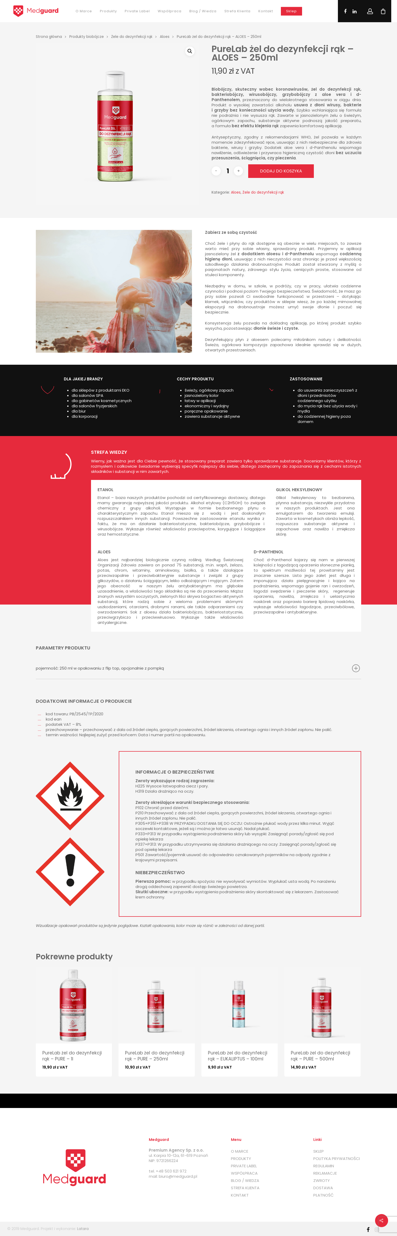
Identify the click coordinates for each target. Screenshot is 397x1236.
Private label (137, 11)
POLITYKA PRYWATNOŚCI (336, 1158)
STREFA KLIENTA (245, 1188)
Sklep (291, 11)
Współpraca (170, 11)
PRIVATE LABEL (244, 1166)
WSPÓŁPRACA (244, 1173)
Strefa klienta (237, 11)
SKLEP (318, 1151)
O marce (84, 11)
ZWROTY (321, 1180)
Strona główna (49, 36)
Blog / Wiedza (203, 11)
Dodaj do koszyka (281, 171)
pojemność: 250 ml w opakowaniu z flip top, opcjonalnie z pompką (198, 668)
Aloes (164, 36)
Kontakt (265, 11)
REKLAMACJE (325, 1173)
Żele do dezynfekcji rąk (131, 36)
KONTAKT (240, 1195)
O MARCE (239, 1151)
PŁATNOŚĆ (323, 1195)
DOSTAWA (323, 1188)
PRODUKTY (241, 1158)
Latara (83, 1228)
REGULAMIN (323, 1166)
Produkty (108, 11)
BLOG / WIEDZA (245, 1180)
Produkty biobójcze (86, 36)
